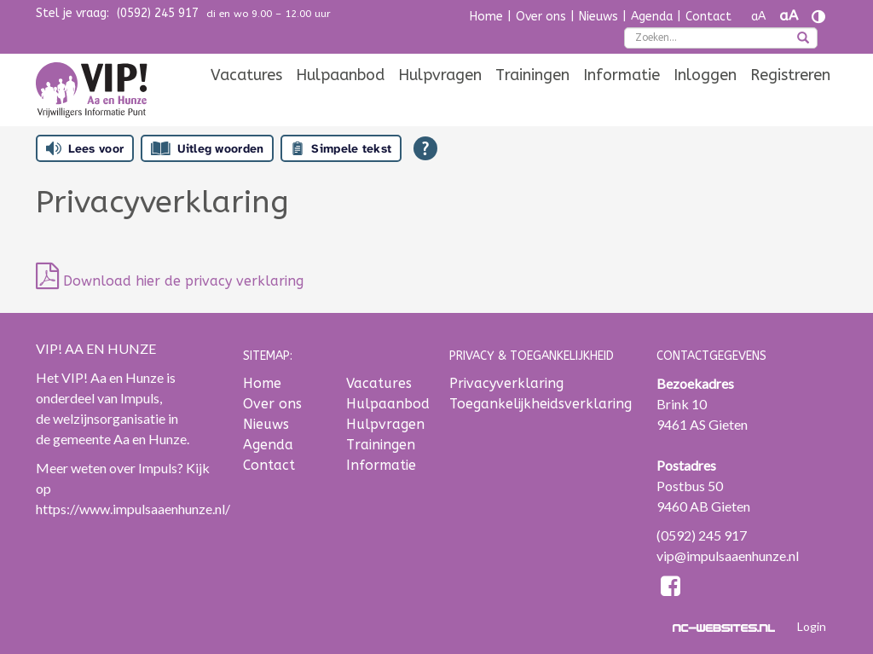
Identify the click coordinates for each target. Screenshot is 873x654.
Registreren (790, 75)
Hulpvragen (440, 75)
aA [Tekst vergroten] (788, 16)
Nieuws (598, 16)
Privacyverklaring (506, 383)
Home (486, 16)
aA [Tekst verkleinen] (758, 16)
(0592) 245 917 (158, 13)
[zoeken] (803, 39)
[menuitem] (246, 75)
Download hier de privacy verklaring (170, 281)
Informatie (621, 75)
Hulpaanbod (340, 75)
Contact (708, 16)
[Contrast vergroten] (818, 16)
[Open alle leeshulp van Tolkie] (425, 148)
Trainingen (532, 75)
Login (811, 626)
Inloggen (705, 75)
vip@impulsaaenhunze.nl (727, 555)
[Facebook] (671, 589)
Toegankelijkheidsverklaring (540, 404)
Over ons (541, 16)
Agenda (652, 16)
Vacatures (246, 75)
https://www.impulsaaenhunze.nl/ (133, 509)
